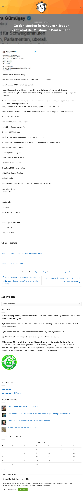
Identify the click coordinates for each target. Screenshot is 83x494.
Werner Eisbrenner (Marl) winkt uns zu (22, 428)
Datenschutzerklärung (11, 393)
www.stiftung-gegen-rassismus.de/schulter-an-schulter (22, 253)
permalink (68, 272)
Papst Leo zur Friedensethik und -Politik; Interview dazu (29, 421)
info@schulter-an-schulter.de (12, 263)
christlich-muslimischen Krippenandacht (23, 407)
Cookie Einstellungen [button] (9, 489)
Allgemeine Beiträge (41, 22)
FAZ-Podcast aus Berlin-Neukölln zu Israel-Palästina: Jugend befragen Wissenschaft (39, 414)
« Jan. (4, 469)
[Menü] (3, 7)
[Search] (80, 7)
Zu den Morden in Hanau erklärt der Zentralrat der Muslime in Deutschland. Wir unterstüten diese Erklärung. (21, 280)
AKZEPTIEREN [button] (22, 489)
